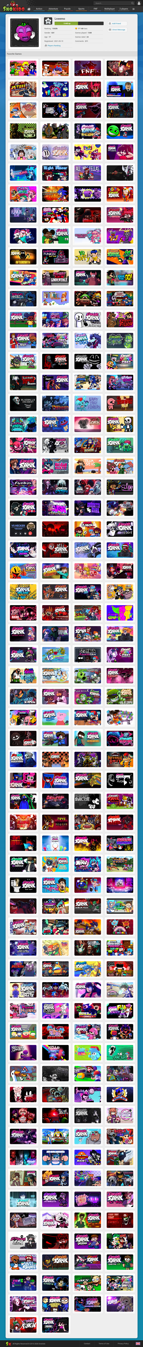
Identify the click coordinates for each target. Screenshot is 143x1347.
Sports (81, 9)
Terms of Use (104, 1344)
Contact (87, 1344)
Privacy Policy (123, 1344)
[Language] (138, 1343)
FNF (95, 9)
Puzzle (67, 9)
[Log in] (139, 3)
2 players (124, 9)
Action (39, 9)
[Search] (132, 3)
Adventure (53, 9)
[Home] (29, 9)
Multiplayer (109, 9)
